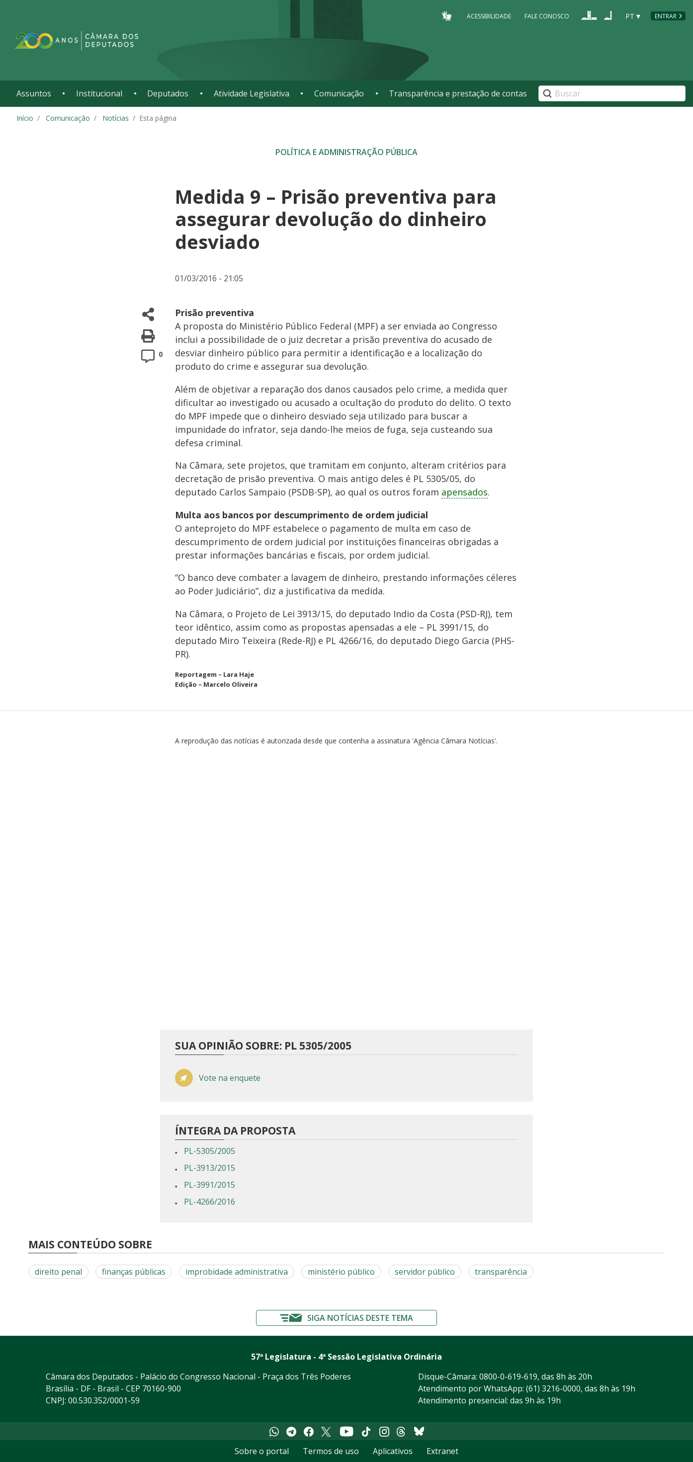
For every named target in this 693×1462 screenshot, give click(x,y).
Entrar (666, 16)
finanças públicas (134, 1271)
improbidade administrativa (236, 1271)
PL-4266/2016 (209, 1201)
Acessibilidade (489, 15)
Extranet (442, 1451)
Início (24, 118)
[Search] (612, 93)
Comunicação (339, 93)
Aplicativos (393, 1451)
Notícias (115, 118)
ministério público (341, 1271)
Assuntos (33, 93)
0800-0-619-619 (508, 1376)
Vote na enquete (229, 1078)
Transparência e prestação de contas (458, 93)
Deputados (167, 93)
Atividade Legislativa (251, 93)
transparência (501, 1271)
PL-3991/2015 (209, 1184)
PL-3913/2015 (209, 1167)
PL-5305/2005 (209, 1150)
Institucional (99, 93)
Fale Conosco (546, 15)
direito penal (58, 1271)
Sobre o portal (262, 1451)
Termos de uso (331, 1451)
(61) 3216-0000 (553, 1388)
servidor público (425, 1271)
